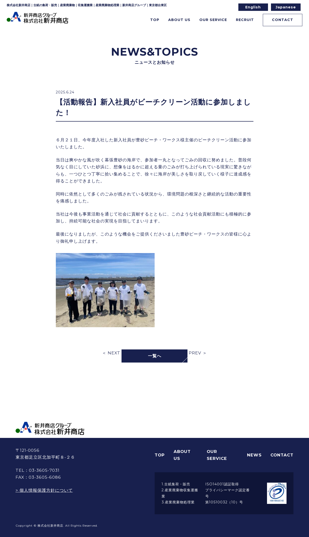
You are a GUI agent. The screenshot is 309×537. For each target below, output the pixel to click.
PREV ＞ (198, 352)
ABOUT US (182, 455)
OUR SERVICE (217, 455)
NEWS (254, 454)
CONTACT (279, 20)
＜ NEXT (111, 352)
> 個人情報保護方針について (44, 490)
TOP (140, 20)
